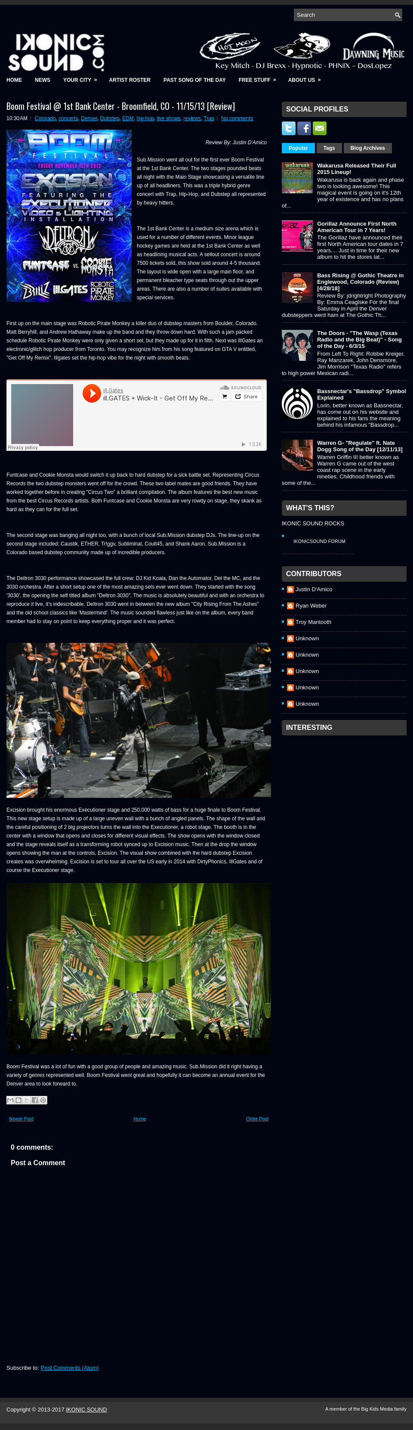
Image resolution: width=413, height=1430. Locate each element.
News (42, 80)
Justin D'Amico (314, 589)
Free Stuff (260, 77)
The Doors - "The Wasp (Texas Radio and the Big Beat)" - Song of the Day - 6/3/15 (359, 339)
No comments (237, 118)
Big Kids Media (377, 1408)
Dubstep (110, 118)
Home (14, 80)
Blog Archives (368, 148)
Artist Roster (130, 80)
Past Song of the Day (194, 80)
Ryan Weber (311, 605)
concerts (68, 118)
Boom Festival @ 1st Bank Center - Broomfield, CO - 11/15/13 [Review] (120, 106)
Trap (208, 118)
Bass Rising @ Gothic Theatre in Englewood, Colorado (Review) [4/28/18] (360, 282)
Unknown (307, 638)
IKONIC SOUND (86, 1409)
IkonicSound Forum (319, 541)
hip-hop (145, 118)
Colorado (45, 118)
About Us (307, 77)
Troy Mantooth (313, 622)
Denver (89, 118)
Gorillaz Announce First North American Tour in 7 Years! (356, 226)
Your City (82, 77)
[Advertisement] (337, 793)
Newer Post (21, 1118)
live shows (168, 118)
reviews (192, 118)
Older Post (257, 1118)
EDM (128, 118)
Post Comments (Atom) (70, 1368)
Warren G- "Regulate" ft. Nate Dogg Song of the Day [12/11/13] (360, 446)
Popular (298, 148)
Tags (329, 148)
